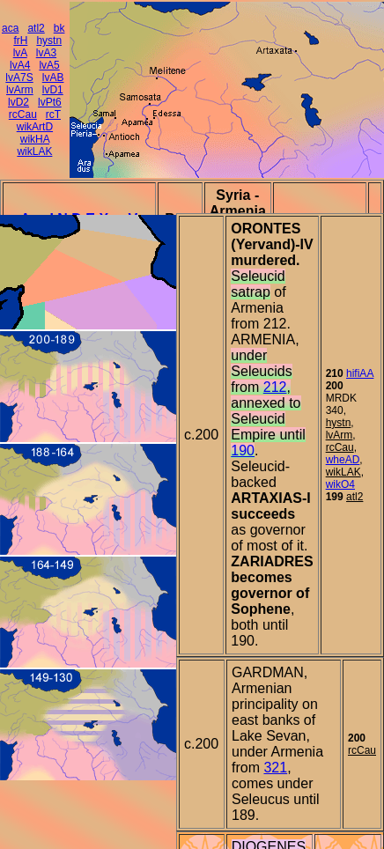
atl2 (35, 28)
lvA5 (49, 65)
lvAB (53, 77)
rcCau (23, 114)
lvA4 (20, 65)
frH (20, 40)
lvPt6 (50, 102)
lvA (20, 53)
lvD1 (52, 90)
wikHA (34, 139)
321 (275, 767)
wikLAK (34, 151)
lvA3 (46, 53)
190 (243, 450)
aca (10, 28)
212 (275, 387)
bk (59, 28)
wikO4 (340, 484)
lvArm (19, 90)
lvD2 (18, 102)
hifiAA (359, 373)
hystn (49, 40)
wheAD (343, 460)
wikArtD (35, 127)
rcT (53, 114)
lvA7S (19, 77)
